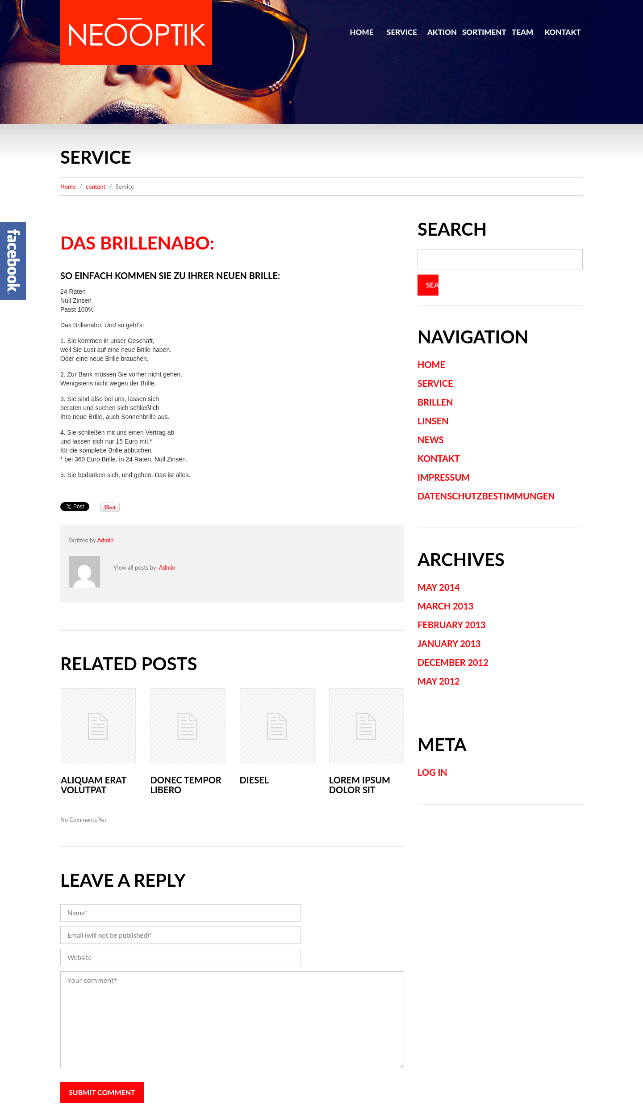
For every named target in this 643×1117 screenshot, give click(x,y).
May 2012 (439, 681)
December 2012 (453, 662)
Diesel (254, 779)
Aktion (442, 32)
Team (522, 32)
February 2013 (452, 624)
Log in (432, 772)
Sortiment (482, 32)
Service (402, 32)
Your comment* (232, 1019)
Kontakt (562, 32)
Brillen (435, 402)
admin (105, 540)
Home (362, 32)
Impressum (444, 477)
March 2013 (445, 606)
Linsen (433, 420)
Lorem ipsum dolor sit (359, 784)
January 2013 (449, 643)
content (95, 186)
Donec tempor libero (185, 784)
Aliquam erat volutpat (93, 784)
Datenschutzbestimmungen (486, 496)
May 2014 (439, 587)
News (431, 439)
